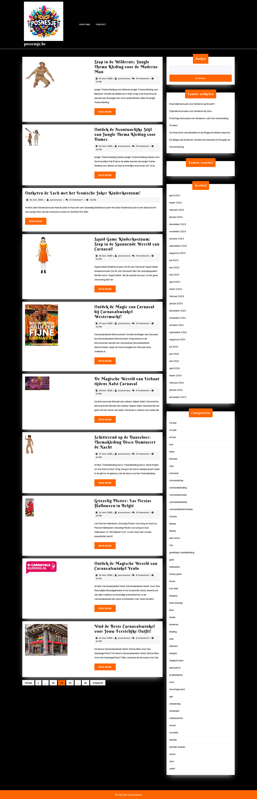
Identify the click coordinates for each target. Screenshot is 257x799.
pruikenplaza (176, 674)
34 (70, 682)
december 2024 (177, 310)
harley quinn (175, 573)
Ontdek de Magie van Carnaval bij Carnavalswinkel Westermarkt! (124, 311)
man (171, 638)
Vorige (28, 682)
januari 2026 (176, 216)
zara (171, 761)
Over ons (84, 24)
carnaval (173, 473)
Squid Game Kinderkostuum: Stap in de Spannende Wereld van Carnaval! (126, 244)
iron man (173, 588)
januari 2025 (176, 303)
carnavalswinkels (178, 501)
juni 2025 (174, 267)
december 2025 (177, 224)
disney (172, 530)
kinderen (173, 624)
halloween (174, 566)
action (172, 437)
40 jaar (173, 429)
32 (53, 682)
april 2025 (174, 281)
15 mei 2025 (105, 575)
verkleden (174, 710)
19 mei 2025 (105, 323)
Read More (107, 112)
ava (171, 444)
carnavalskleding (178, 487)
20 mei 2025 (105, 255)
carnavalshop (176, 480)
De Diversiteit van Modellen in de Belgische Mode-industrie (199, 132)
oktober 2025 (176, 238)
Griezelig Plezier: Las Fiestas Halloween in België (122, 503)
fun (171, 545)
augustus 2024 (177, 339)
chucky (173, 516)
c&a (171, 465)
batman (173, 458)
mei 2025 (174, 274)
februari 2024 (176, 382)
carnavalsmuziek (178, 494)
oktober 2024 (176, 324)
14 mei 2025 (105, 638)
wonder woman (177, 746)
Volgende (98, 682)
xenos (172, 754)
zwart (172, 768)
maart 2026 (175, 202)
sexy (171, 681)
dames (172, 523)
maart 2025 (175, 288)
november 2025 (177, 231)
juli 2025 (173, 260)
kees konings (176, 602)
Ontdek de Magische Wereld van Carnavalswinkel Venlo (125, 566)
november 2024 (177, 317)
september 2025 (178, 245)
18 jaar (173, 422)
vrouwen (173, 732)
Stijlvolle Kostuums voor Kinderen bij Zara (190, 111)
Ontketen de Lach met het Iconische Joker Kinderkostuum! (82, 193)
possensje (124, 78)
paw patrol (174, 667)
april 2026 (174, 195)
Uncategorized (177, 689)
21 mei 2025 (36, 199)
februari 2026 (176, 209)
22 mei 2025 (105, 146)
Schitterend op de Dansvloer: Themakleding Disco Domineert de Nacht (125, 442)
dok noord (174, 537)
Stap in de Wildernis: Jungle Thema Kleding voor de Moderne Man (126, 66)
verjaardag (174, 703)
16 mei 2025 (105, 512)
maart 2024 (175, 375)
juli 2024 (173, 346)
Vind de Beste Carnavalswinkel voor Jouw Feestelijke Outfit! (124, 629)
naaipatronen (176, 660)
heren (172, 581)
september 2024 (178, 332)
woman (173, 739)
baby (171, 451)
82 (85, 682)
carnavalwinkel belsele (181, 509)
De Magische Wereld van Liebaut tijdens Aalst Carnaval (126, 381)
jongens (173, 595)
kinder (172, 617)
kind (171, 609)
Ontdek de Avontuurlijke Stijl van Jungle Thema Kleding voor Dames (125, 134)
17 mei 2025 (105, 453)
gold (171, 559)
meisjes (173, 653)
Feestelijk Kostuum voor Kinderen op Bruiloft (192, 103)
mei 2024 (174, 360)
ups (171, 696)
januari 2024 (176, 389)
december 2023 (177, 396)
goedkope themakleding (181, 552)
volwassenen (176, 717)
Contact (101, 24)
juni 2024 (174, 353)
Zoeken (200, 59)
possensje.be (35, 43)
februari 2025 (176, 296)
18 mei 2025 (105, 390)
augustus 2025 (177, 252)
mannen (173, 645)
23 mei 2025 (105, 78)
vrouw (172, 725)
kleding (173, 631)
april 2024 (174, 368)
